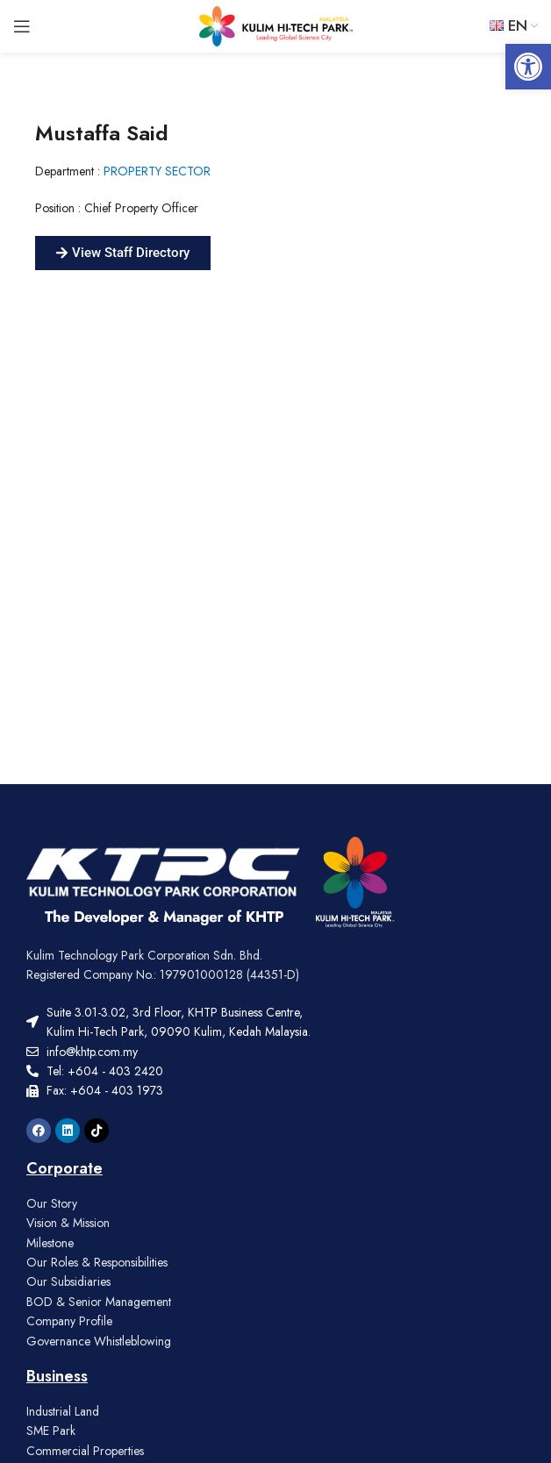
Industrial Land (62, 1411)
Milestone (50, 1243)
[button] (528, 66)
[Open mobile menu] (21, 26)
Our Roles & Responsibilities (97, 1262)
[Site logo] (276, 24)
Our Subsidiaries (68, 1281)
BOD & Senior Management (98, 1301)
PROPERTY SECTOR (157, 171)
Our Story (51, 1203)
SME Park (50, 1430)
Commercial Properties (85, 1450)
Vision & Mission (68, 1222)
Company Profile (69, 1321)
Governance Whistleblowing (98, 1341)
